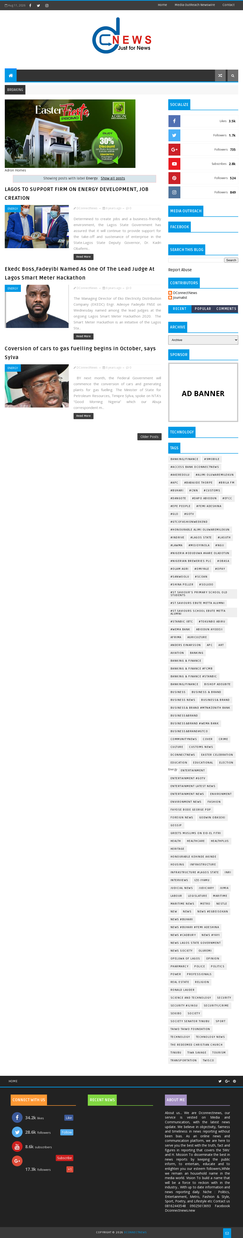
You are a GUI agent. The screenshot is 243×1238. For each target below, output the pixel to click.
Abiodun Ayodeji (209, 629)
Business (178, 692)
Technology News (210, 1037)
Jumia (224, 888)
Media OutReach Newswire (195, 5)
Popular (203, 309)
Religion (202, 982)
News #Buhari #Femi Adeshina (195, 927)
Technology (180, 1037)
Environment (221, 794)
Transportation (184, 1060)
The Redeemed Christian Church (197, 1045)
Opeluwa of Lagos (185, 958)
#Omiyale (202, 569)
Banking (197, 653)
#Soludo (206, 584)
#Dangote (178, 498)
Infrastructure (203, 864)
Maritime (220, 896)
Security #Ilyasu (184, 1005)
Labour (176, 896)
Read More (83, 257)
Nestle (221, 904)
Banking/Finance (185, 459)
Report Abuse (180, 270)
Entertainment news (187, 794)
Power (176, 974)
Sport (221, 1021)
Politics (217, 966)
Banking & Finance (186, 661)
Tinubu (176, 1052)
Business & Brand (206, 692)
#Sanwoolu (180, 577)
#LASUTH (224, 537)
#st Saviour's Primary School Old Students (199, 594)
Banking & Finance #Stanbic (194, 676)
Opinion (213, 958)
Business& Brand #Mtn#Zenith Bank (200, 708)
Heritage (178, 849)
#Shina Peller (182, 584)
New (174, 911)
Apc (210, 645)
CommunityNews (184, 739)
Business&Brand (184, 715)
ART (221, 645)
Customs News (201, 747)
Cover (208, 739)
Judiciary (206, 888)
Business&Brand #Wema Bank (195, 723)
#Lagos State (201, 537)
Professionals (199, 974)
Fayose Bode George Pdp (191, 809)
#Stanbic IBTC (182, 621)
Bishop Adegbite (217, 684)
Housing (177, 864)
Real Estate (180, 982)
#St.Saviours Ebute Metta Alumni (198, 603)
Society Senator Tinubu (190, 1021)
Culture (177, 747)
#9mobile (212, 459)
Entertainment (193, 770)
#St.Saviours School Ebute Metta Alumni (198, 612)
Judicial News (182, 888)
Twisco (208, 1060)
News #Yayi (211, 935)
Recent (180, 309)
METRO (205, 904)
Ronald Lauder (183, 990)
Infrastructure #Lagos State (195, 872)
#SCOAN (201, 577)
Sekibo (176, 1013)
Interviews (179, 880)
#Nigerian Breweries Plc (191, 561)
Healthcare (196, 841)
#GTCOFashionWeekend (189, 522)
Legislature (197, 896)
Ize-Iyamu (202, 880)
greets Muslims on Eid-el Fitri (196, 833)
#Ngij (219, 545)
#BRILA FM (227, 482)
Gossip (176, 825)
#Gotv (189, 514)
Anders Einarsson (186, 645)
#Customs (212, 490)
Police (199, 966)
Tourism (219, 1052)
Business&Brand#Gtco (189, 731)
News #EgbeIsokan (212, 911)
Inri (228, 872)
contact (228, 5)
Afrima (176, 637)
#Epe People (181, 506)
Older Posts (149, 436)
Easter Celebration (217, 755)
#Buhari (177, 490)
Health (176, 841)
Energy (13, 209)
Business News (183, 700)
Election (226, 762)
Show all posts (113, 178)
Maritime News (183, 904)
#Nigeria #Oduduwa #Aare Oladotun (200, 553)
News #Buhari (182, 919)
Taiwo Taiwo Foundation (190, 1029)
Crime (223, 739)
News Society (182, 951)
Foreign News (182, 817)
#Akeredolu (180, 475)
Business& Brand (215, 700)
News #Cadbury (183, 935)
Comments (226, 309)
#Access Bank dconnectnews (195, 467)
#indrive (178, 537)
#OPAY (220, 569)
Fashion (214, 802)
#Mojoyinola (199, 545)
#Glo (174, 514)
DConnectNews (185, 293)
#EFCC (227, 498)
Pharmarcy (180, 966)
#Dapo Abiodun (204, 498)
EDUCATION (179, 762)
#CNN (193, 490)
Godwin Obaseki (212, 817)
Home (162, 5)
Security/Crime (216, 1005)
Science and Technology (191, 998)
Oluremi (205, 951)
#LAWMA (177, 545)
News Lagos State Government (196, 943)
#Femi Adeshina (208, 506)
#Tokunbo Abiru (212, 621)
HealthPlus (220, 841)
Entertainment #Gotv (188, 778)
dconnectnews (183, 755)
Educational (203, 762)
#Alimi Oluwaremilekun (215, 475)
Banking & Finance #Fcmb (192, 668)
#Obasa (223, 561)
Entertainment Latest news (193, 786)
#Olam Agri (180, 569)
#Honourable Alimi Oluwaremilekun (200, 529)
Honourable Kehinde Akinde (194, 857)
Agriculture (197, 637)
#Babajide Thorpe (198, 482)
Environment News (186, 802)
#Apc (174, 482)
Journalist (180, 298)
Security (224, 998)
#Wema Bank (180, 629)
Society (194, 1013)
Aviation (177, 653)
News (187, 911)
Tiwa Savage (197, 1052)
